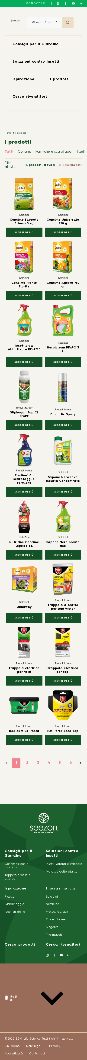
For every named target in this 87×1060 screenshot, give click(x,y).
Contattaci (36, 3)
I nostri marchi (60, 888)
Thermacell (54, 934)
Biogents (52, 927)
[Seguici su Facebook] (65, 3)
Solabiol (52, 896)
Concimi (24, 152)
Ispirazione (23, 79)
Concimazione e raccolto (16, 866)
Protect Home (56, 919)
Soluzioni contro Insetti (36, 62)
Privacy (55, 1046)
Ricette (9, 896)
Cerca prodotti (20, 945)
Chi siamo (12, 1046)
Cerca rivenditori (30, 97)
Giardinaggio (14, 904)
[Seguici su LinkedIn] (80, 3)
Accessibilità (14, 1053)
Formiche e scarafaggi (53, 152)
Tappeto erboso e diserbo (17, 877)
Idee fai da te (15, 911)
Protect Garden (57, 911)
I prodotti (60, 79)
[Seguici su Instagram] (57, 3)
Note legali (34, 1046)
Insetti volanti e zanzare (64, 864)
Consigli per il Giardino (36, 44)
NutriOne (52, 904)
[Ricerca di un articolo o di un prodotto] (44, 22)
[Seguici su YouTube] (73, 3)
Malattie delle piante (61, 871)
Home (8, 133)
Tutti (9, 152)
